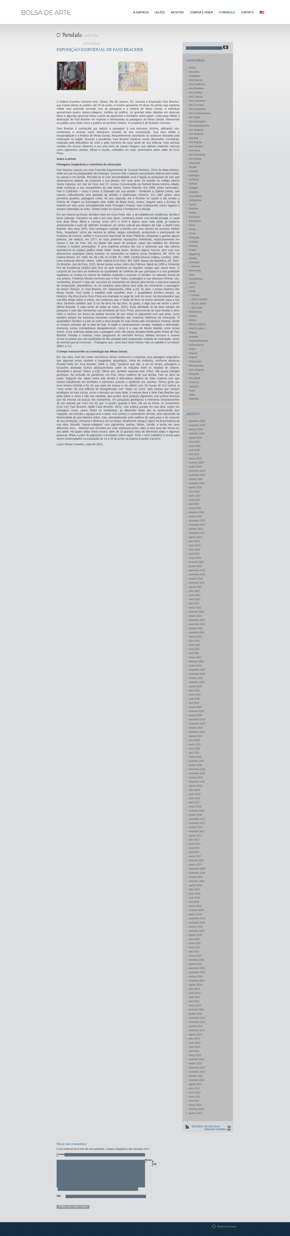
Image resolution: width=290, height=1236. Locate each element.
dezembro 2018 (197, 769)
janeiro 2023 (195, 566)
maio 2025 (194, 450)
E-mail (154, 1164)
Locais (192, 291)
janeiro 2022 (195, 616)
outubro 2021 (196, 628)
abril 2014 (194, 1001)
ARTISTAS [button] (177, 12)
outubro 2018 (196, 777)
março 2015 (195, 955)
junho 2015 (194, 943)
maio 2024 (194, 500)
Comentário (59, 1155)
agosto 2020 (195, 686)
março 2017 (195, 856)
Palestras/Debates (198, 340)
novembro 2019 (197, 723)
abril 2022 (194, 603)
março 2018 (195, 806)
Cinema (193, 183)
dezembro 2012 (197, 1067)
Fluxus (192, 233)
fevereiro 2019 (196, 761)
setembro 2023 (197, 533)
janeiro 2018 (195, 814)
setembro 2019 (197, 732)
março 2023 (195, 558)
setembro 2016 (197, 881)
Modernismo (195, 311)
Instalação (194, 262)
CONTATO (247, 12)
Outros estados (199, 299)
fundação (193, 241)
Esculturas (194, 217)
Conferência (195, 200)
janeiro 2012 (195, 1113)
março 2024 (195, 508)
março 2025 (195, 458)
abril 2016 (194, 902)
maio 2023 (194, 549)
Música (192, 320)
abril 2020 (194, 703)
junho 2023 (194, 545)
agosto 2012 (195, 1084)
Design (192, 212)
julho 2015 (194, 939)
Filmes (192, 229)
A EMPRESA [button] (141, 12)
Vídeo (192, 394)
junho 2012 (194, 1092)
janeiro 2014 (195, 1013)
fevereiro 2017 (196, 860)
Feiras (192, 225)
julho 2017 (194, 839)
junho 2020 (194, 694)
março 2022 (195, 607)
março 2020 (195, 707)
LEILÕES (160, 12)
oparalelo (193, 336)
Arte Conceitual (197, 100)
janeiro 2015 (195, 964)
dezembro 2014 (197, 968)
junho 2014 (194, 993)
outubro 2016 (196, 877)
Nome (147, 1161)
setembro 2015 (197, 931)
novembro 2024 (197, 475)
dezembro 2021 (197, 620)
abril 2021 (194, 653)
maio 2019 (194, 748)
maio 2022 (194, 599)
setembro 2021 (197, 632)
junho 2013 (194, 1042)
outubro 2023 (196, 529)
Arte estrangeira (197, 121)
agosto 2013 (195, 1034)
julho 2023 (194, 541)
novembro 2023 (197, 524)
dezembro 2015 (197, 918)
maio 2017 (194, 848)
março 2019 (195, 756)
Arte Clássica (196, 96)
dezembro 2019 (197, 719)
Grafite (192, 250)
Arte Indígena (196, 129)
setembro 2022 (197, 582)
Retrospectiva (196, 365)
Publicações (195, 361)
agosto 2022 (195, 587)
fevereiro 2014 (196, 1009)
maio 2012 (194, 1096)
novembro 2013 (197, 1022)
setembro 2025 (197, 433)
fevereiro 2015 (196, 960)
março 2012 (195, 1105)
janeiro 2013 (195, 1063)
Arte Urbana (195, 158)
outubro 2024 (196, 479)
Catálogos (194, 175)
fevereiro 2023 (196, 562)
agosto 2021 (195, 636)
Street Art (194, 382)
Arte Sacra (194, 150)
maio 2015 (194, 947)
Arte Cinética (195, 92)
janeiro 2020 (195, 715)
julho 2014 (194, 989)
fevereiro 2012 (196, 1109)
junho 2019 (194, 744)
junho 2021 (194, 645)
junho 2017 (194, 843)
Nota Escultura (196, 328)
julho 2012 (194, 1088)
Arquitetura (194, 76)
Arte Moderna (196, 134)
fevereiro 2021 (196, 661)
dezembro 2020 (197, 669)
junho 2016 (194, 893)
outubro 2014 (196, 976)
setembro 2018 (197, 781)
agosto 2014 (195, 984)
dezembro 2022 (197, 570)
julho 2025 (194, 441)
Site (59, 1196)
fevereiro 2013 (196, 1059)
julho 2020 (194, 690)
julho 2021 (194, 640)
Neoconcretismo (197, 324)
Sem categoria (196, 369)
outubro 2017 (196, 827)
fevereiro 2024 (196, 512)
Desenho (193, 208)
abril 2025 (194, 454)
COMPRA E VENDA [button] (201, 12)
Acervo (192, 67)
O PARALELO (227, 12)
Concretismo (195, 196)
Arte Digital (194, 117)
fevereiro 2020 (196, 711)
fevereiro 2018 (196, 810)
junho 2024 (194, 495)
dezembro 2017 (197, 819)
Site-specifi (194, 378)
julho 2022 (194, 591)
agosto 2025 (195, 437)
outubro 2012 (196, 1076)
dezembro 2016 (197, 868)
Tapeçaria (194, 386)
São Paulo (196, 307)
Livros (192, 287)
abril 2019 (194, 752)
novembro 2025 (197, 425)
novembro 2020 (197, 674)
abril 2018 (194, 802)
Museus (193, 316)
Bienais (192, 167)
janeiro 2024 (195, 516)
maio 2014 (194, 997)
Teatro (192, 390)
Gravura (195, 266)
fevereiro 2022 (196, 611)
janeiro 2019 (195, 765)
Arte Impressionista (199, 125)
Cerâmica (194, 179)
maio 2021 (194, 649)
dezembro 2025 (197, 421)
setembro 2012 (197, 1080)
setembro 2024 (197, 483)
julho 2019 (194, 740)
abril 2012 (194, 1100)
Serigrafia (194, 374)
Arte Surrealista (197, 154)
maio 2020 (194, 698)
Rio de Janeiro (199, 303)
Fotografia (194, 237)
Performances (196, 345)
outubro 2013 (196, 1026)
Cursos (192, 204)
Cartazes (193, 171)
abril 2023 (194, 553)
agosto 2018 (195, 785)
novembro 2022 (197, 574)
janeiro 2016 (195, 914)
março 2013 (195, 1055)
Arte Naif (193, 138)
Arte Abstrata (195, 80)
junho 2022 (194, 595)
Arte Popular (195, 142)
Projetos (193, 357)
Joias (191, 274)
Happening (194, 254)
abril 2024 (194, 504)
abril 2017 (194, 852)
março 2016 (195, 906)
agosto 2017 (195, 835)
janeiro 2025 (195, 466)
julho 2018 (194, 790)
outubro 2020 (196, 678)
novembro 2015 (197, 922)
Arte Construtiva (197, 109)
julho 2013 (194, 1038)
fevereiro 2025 (196, 462)
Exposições (195, 221)
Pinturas (193, 353)
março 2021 (195, 657)
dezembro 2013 (197, 1018)
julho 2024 (194, 491)
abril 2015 (194, 951)
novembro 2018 (197, 773)
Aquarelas (194, 71)
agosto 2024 (195, 487)
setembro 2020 (197, 682)
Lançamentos (196, 278)
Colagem (193, 187)
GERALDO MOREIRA (215, 1129)
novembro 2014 (197, 972)
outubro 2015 (196, 926)
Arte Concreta (196, 105)
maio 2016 (194, 897)
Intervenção (195, 270)
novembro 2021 (197, 624)
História (193, 258)
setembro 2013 (197, 1030)
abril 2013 (194, 1051)
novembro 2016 (197, 872)
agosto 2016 (195, 885)
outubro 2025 (196, 429)
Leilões (192, 283)
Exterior (195, 295)
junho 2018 (194, 794)
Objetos (193, 332)
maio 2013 (194, 1047)
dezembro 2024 (197, 470)
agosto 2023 (195, 537)
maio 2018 (194, 798)
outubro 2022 (196, 578)
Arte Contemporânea (200, 113)
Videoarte (194, 398)
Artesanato (194, 163)
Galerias (193, 246)
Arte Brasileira (196, 88)
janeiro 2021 (195, 665)
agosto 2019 (195, 736)
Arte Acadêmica (197, 84)
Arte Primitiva (196, 146)
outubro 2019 (196, 727)
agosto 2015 (195, 935)
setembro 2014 (197, 980)
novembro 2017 (197, 823)
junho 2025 (194, 446)
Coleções (194, 192)
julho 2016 (194, 889)
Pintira (192, 349)
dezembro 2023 (197, 520)
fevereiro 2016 (196, 910)
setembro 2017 (197, 831)
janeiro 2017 (195, 864)
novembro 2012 (197, 1071)
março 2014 (195, 1005)
